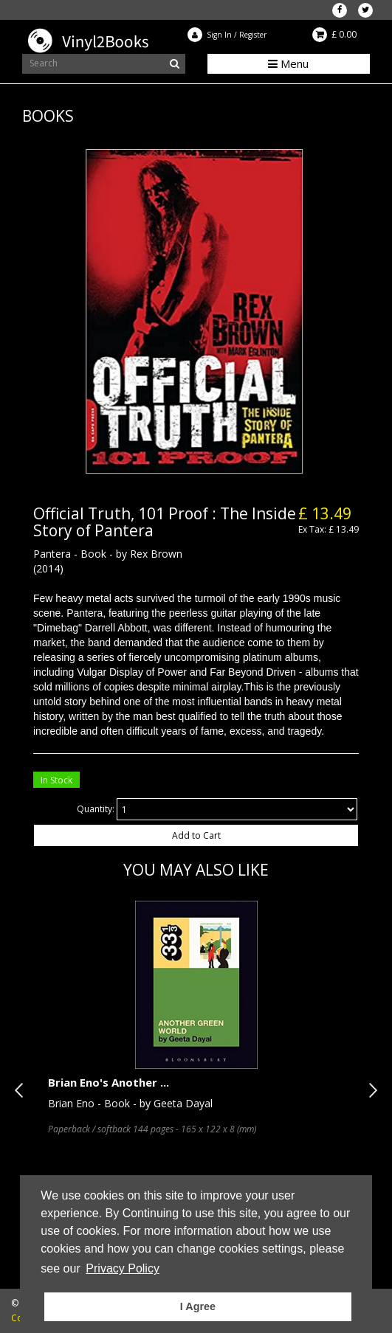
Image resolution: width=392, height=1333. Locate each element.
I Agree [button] (198, 1306)
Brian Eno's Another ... (108, 1082)
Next (369, 1090)
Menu (288, 63)
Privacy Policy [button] (122, 1268)
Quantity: (95, 809)
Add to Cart (196, 835)
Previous (22, 1090)
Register (253, 35)
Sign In (219, 35)
